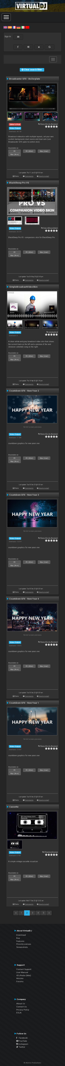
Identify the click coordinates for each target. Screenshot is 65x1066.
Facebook (22, 1038)
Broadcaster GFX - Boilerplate (24, 79)
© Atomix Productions (32, 1063)
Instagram (22, 1044)
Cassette (14, 807)
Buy (18, 938)
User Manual (22, 972)
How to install (44, 176)
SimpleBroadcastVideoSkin (23, 287)
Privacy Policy (22, 1010)
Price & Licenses (23, 944)
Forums (19, 981)
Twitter (20, 1047)
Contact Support (23, 969)
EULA (18, 1012)
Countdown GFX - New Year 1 (24, 703)
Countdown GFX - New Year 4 (24, 599)
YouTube (21, 1041)
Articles (19, 978)
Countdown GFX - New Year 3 (24, 495)
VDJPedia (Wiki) (23, 975)
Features (20, 941)
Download (21, 935)
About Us (20, 1003)
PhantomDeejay (51, 852)
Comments (29, 176)
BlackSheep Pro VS (19, 183)
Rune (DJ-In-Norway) (49, 124)
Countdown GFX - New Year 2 (24, 391)
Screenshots (22, 947)
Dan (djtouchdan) (50, 228)
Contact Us (21, 1006)
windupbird (53, 332)
